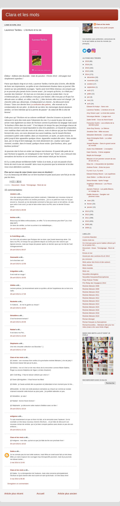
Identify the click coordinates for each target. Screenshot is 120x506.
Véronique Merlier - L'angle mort (99, 116)
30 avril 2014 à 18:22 (18, 444)
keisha (12, 217)
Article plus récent (13, 493)
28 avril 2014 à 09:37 (18, 250)
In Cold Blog (15, 236)
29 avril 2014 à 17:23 (18, 350)
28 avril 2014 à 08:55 (18, 229)
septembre (91, 87)
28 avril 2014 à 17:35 (18, 294)
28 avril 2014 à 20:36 (18, 322)
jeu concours (87, 259)
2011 (87, 218)
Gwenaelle (14, 257)
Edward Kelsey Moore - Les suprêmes (101, 174)
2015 (87, 71)
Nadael (13, 329)
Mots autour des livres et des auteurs (96, 262)
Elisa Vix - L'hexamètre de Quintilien (100, 164)
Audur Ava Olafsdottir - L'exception (100, 149)
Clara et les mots (22, 14)
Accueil (40, 493)
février (89, 204)
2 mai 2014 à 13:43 (17, 462)
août (89, 90)
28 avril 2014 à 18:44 (18, 308)
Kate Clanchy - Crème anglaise (98, 152)
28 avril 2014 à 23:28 (18, 336)
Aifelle (12, 285)
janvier (90, 207)
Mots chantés (87, 265)
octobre (90, 84)
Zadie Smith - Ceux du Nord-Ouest (100, 120)
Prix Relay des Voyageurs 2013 (94, 283)
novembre (91, 80)
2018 (87, 64)
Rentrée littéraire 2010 (90, 292)
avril (89, 104)
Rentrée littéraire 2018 (90, 313)
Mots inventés (87, 268)
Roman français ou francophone (94, 322)
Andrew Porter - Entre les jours (98, 167)
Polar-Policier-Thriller (90, 280)
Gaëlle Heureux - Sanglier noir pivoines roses (98, 195)
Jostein (13, 194)
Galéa (12, 451)
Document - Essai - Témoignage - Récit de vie (29, 185)
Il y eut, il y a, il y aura (95, 171)
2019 (87, 61)
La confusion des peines (41, 104)
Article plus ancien (67, 493)
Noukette (13, 301)
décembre (91, 77)
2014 (87, 74)
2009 (87, 224)
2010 (87, 221)
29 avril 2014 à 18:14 (18, 409)
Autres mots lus (88, 240)
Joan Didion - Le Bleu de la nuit (98, 177)
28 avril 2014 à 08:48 (18, 210)
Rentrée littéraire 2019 (90, 316)
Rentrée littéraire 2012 (90, 298)
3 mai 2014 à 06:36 (17, 479)
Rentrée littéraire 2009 (90, 289)
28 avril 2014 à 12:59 (18, 264)
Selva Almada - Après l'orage (97, 180)
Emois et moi (87, 253)
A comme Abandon (89, 237)
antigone (13, 416)
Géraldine (14, 315)
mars (89, 200)
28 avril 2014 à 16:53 (18, 278)
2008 (87, 228)
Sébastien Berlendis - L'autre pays (99, 135)
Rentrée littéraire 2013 (90, 301)
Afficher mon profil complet (104, 28)
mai (88, 100)
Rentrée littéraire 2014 (90, 304)
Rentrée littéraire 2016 (90, 310)
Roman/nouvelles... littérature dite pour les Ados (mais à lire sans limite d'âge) (98, 326)
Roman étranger (88, 319)
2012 (87, 214)
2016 (87, 68)
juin (88, 97)
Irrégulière (14, 271)
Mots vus (85, 271)
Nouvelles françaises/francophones (95, 277)
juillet (89, 94)
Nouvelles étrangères (90, 274)
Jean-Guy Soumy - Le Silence (98, 128)
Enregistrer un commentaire (18, 484)
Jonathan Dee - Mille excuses (98, 132)
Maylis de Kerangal (94, 155)
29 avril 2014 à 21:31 (18, 430)
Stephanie (14, 343)
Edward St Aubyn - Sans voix (97, 106)
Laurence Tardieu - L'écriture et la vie (100, 110)
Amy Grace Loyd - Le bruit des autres (101, 113)
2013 (87, 211)
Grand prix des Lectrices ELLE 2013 (96, 256)
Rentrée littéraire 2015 (90, 307)
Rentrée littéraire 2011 (90, 295)
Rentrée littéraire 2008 (90, 286)
